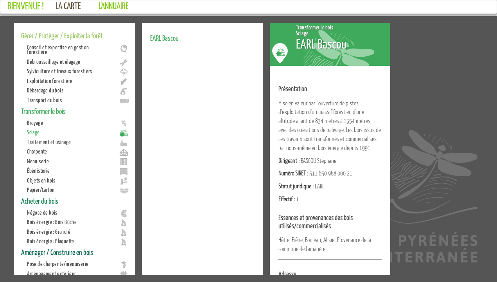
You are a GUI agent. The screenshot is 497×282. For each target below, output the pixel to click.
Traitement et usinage (49, 141)
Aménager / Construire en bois (57, 252)
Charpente (37, 151)
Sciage (33, 132)
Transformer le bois (43, 111)
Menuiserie (38, 160)
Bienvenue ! (25, 5)
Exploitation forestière (49, 80)
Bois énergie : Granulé (48, 231)
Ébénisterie (38, 170)
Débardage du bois (45, 90)
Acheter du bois (39, 200)
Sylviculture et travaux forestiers (59, 70)
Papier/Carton (40, 189)
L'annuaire (114, 5)
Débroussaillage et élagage (53, 61)
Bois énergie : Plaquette (50, 240)
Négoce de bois (42, 212)
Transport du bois (44, 99)
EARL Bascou (164, 37)
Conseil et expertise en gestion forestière (58, 49)
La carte (68, 5)
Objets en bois (41, 180)
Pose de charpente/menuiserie (57, 263)
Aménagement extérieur (51, 273)
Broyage (35, 122)
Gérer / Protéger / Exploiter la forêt (62, 35)
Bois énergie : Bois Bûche (52, 221)
